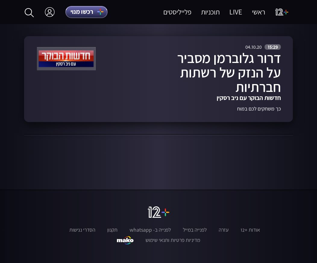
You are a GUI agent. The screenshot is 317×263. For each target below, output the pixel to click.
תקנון (112, 230)
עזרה (223, 230)
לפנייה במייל (195, 230)
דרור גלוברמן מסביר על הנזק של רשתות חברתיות (229, 72)
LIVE (235, 12)
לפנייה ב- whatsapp (150, 230)
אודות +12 (250, 230)
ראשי (258, 12)
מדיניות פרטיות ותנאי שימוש (173, 240)
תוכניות (210, 12)
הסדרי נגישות (82, 230)
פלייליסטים (177, 12)
